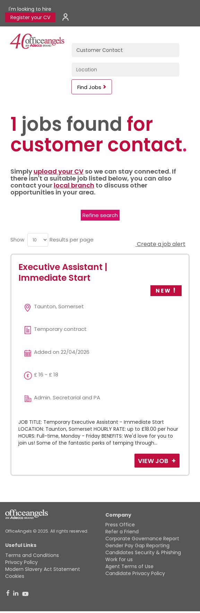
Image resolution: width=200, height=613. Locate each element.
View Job (153, 460)
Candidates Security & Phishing (143, 552)
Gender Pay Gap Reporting (137, 545)
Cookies (14, 576)
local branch (74, 185)
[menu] (37, 240)
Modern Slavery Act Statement (42, 569)
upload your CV (59, 171)
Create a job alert (160, 244)
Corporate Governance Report (142, 538)
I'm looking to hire (30, 9)
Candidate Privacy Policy (135, 573)
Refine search (100, 215)
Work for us (119, 559)
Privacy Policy (21, 562)
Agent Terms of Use (129, 566)
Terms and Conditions (32, 555)
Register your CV (30, 17)
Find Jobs (89, 87)
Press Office (120, 524)
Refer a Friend (122, 531)
